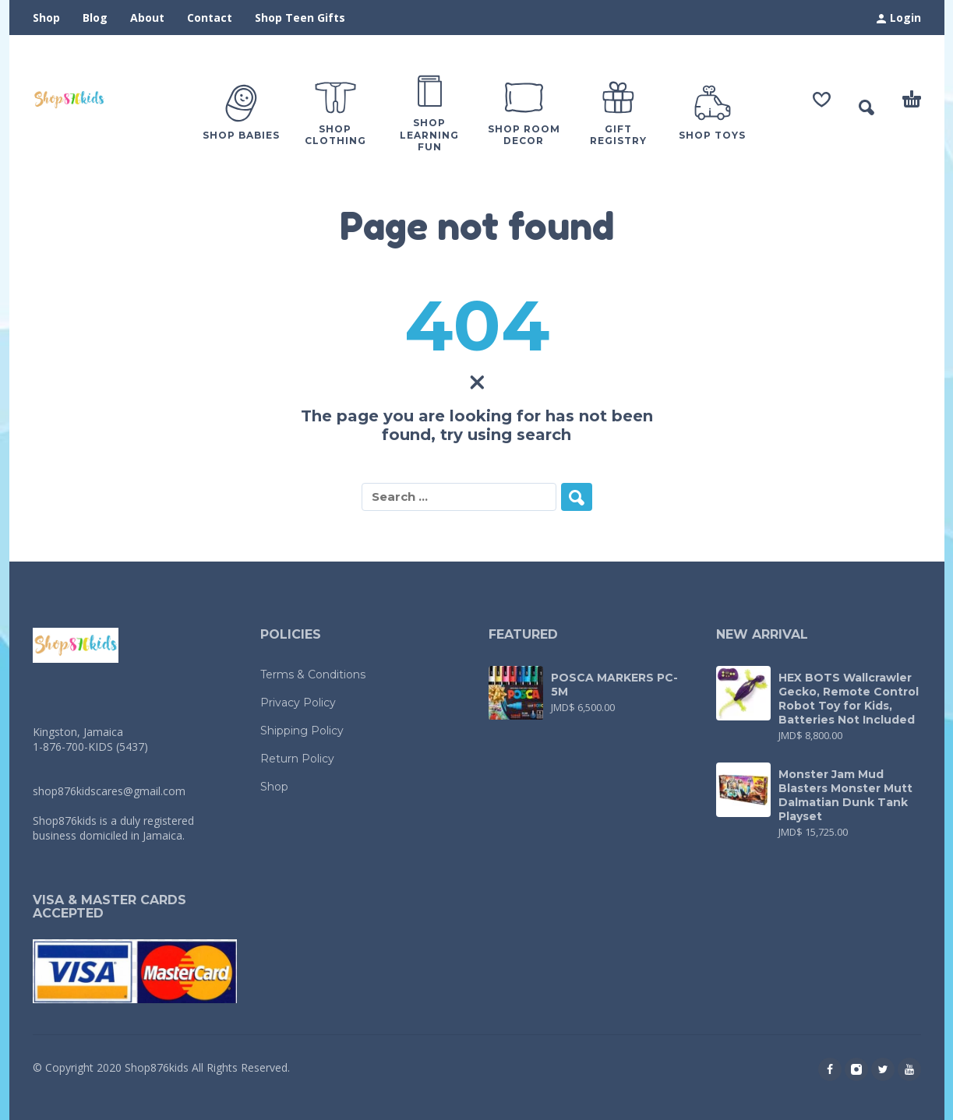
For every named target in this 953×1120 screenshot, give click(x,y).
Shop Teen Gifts (300, 17)
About (147, 17)
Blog (95, 17)
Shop (46, 17)
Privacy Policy (298, 703)
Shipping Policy (302, 731)
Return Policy (297, 759)
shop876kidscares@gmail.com (109, 791)
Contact (209, 17)
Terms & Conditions (312, 674)
